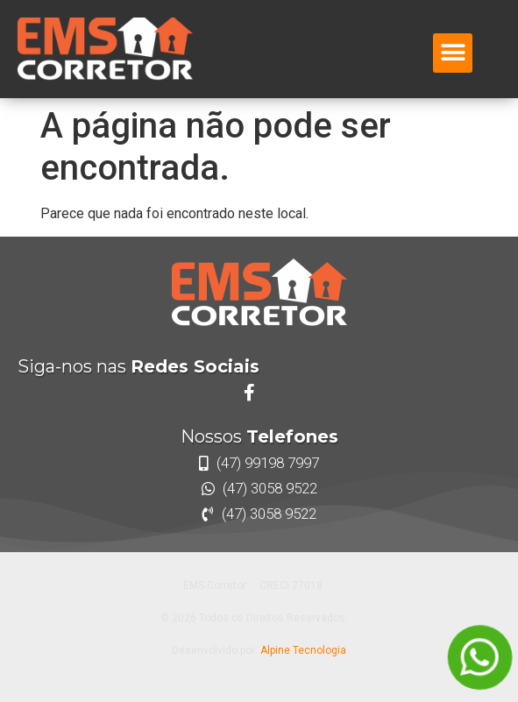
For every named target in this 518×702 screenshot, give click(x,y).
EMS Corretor (214, 585)
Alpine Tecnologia (303, 650)
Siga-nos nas (138, 366)
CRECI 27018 (291, 585)
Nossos (259, 436)
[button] (452, 53)
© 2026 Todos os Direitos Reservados (252, 618)
